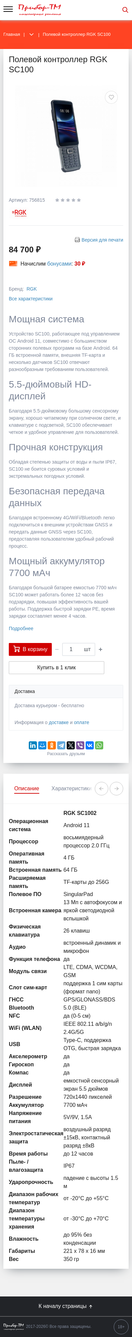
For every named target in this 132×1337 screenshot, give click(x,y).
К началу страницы (66, 1306)
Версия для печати (102, 240)
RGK (31, 289)
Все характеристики (30, 298)
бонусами (59, 264)
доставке (59, 722)
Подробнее (21, 628)
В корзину (30, 648)
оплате (81, 722)
